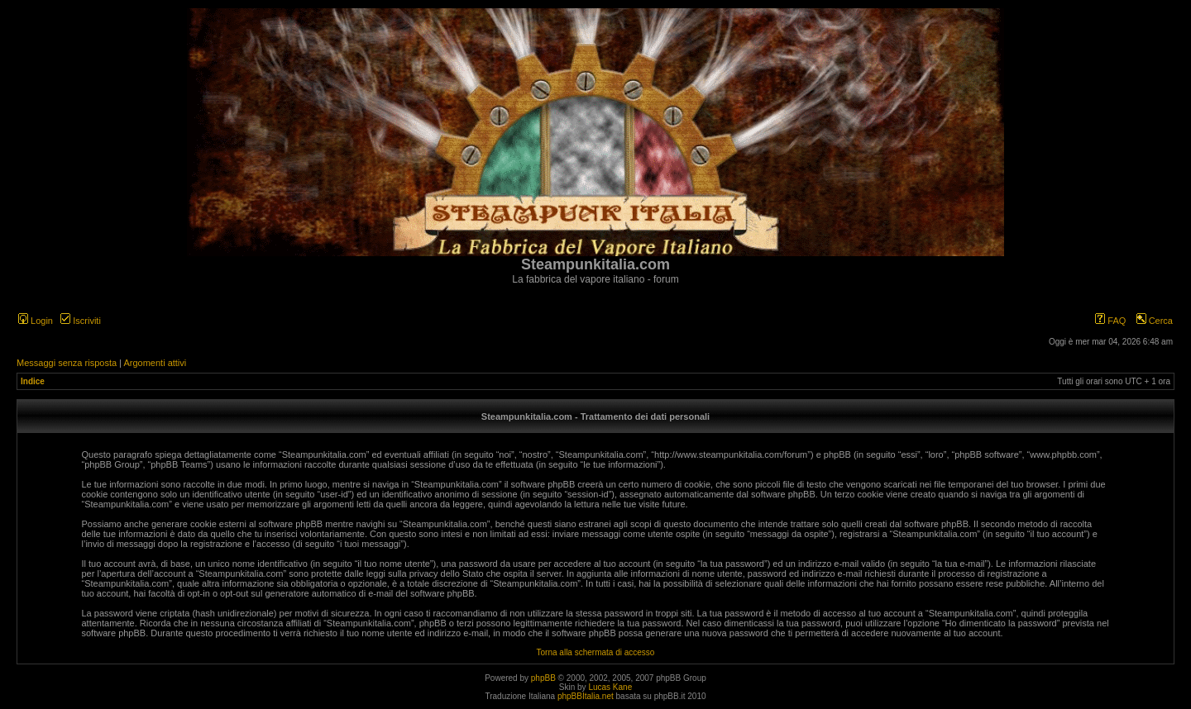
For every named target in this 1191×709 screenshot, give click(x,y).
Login (35, 321)
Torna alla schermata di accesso (596, 652)
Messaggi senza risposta (67, 363)
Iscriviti (80, 321)
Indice (33, 381)
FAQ (1110, 321)
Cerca (1154, 321)
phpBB (543, 678)
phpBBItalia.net (585, 696)
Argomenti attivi (154, 363)
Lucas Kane (610, 687)
